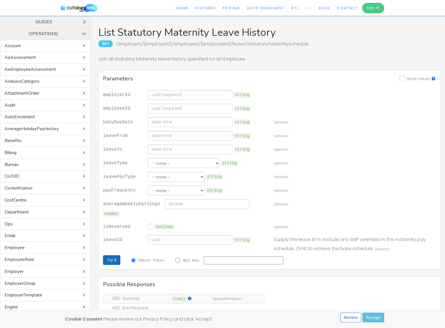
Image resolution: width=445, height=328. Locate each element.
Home (182, 8)
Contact (348, 8)
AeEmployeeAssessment (30, 69)
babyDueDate (118, 121)
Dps (9, 224)
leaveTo (112, 148)
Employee (15, 247)
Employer (14, 271)
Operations (43, 34)
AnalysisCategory (22, 81)
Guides (43, 22)
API (308, 8)
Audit (10, 105)
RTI (294, 8)
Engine (11, 307)
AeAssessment (20, 57)
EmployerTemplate (23, 295)
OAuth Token (151, 260)
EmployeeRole (19, 259)
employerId (116, 94)
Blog (324, 8)
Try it (112, 260)
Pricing (231, 8)
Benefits (13, 141)
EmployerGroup (20, 283)
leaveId (112, 239)
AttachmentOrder (22, 93)
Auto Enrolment (266, 8)
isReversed (116, 226)
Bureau (11, 164)
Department (17, 212)
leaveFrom (115, 135)
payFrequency (119, 189)
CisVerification (18, 188)
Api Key (191, 260)
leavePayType (119, 176)
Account (13, 46)
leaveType (115, 162)
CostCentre (16, 200)
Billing (10, 153)
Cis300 (12, 176)
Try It (373, 8)
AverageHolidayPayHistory (32, 129)
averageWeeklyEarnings (131, 203)
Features (205, 8)
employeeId (116, 108)
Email (10, 235)
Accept (373, 317)
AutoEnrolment (20, 117)
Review (351, 317)
